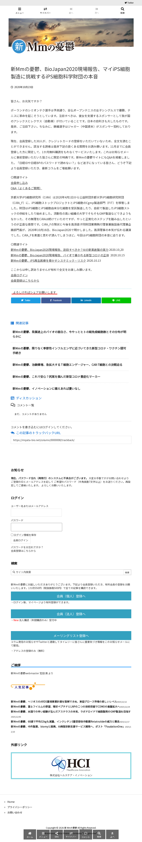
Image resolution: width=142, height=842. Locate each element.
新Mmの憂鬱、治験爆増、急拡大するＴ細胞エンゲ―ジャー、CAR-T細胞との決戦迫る (67, 364)
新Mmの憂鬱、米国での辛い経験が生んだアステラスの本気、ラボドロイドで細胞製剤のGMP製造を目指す (71, 711)
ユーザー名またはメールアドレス (29, 506)
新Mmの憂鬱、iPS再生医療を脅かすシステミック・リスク (48, 260)
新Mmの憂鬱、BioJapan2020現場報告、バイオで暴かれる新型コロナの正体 (60, 255)
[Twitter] (26, 300)
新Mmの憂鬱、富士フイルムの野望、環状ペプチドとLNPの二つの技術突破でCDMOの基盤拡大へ (65, 706)
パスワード (17, 520)
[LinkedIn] (86, 300)
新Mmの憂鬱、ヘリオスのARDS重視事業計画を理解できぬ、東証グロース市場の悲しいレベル (64, 701)
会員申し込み (19, 183)
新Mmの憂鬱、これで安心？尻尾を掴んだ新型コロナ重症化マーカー (56, 376)
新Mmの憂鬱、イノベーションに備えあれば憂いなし (46, 388)
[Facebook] (56, 300)
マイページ (34, 602)
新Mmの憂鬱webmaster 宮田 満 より (32, 673)
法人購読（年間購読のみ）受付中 (38, 620)
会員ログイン (19, 275)
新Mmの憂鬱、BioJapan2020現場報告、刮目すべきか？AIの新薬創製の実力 (59, 249)
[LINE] (116, 300)
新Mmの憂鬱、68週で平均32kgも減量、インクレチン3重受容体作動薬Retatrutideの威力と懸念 (65, 721)
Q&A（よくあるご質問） (26, 188)
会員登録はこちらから (25, 280)
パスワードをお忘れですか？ (27, 547)
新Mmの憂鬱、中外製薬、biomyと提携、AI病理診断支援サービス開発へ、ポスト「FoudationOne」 (68, 726)
